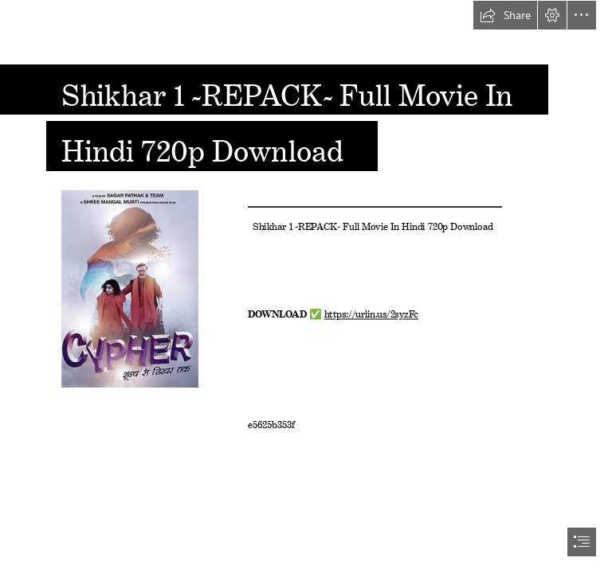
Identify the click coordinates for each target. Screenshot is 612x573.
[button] (505, 15)
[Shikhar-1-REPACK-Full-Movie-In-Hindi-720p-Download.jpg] (129, 288)
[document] (306, 286)
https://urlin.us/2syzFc (371, 313)
